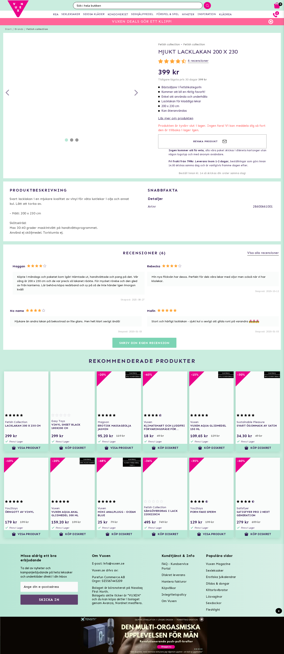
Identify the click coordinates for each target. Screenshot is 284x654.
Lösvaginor (214, 596)
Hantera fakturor (174, 581)
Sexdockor (213, 603)
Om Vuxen (169, 601)
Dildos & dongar (217, 583)
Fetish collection (37, 29)
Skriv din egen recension (144, 343)
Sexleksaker (214, 570)
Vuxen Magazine (218, 564)
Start (8, 29)
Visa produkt (26, 448)
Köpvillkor (169, 588)
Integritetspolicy (174, 594)
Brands (19, 29)
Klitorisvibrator (217, 590)
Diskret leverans (173, 575)
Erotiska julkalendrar (221, 577)
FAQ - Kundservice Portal (175, 566)
